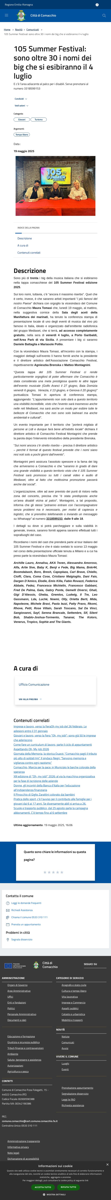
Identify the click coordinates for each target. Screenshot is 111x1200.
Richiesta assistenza (73, 1105)
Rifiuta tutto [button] (68, 1187)
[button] (55, 1194)
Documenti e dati (16, 1020)
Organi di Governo (17, 985)
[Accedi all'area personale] (97, 4)
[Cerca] (104, 16)
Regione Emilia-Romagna (19, 4)
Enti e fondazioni (16, 1002)
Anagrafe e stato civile (74, 985)
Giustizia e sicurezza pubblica (23, 1042)
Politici (11, 1008)
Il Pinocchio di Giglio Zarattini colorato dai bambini (44, 794)
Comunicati (32, 29)
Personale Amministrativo (21, 1014)
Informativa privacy (18, 1147)
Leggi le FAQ (68, 1099)
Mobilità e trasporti (72, 1020)
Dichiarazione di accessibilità (23, 1159)
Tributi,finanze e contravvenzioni (25, 1048)
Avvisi (65, 1048)
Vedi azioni (22, 106)
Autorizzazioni (15, 1066)
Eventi (65, 1069)
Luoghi (65, 1063)
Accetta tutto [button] (43, 1187)
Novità (18, 29)
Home (7, 29)
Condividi (21, 99)
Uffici (10, 997)
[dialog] (55, 1180)
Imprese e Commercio (73, 1002)
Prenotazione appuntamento (77, 1088)
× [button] (107, 1165)
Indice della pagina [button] (28, 227)
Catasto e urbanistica (73, 1014)
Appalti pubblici (70, 1008)
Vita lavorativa (70, 997)
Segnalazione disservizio (75, 1094)
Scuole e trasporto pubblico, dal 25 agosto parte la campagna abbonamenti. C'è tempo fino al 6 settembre (51, 810)
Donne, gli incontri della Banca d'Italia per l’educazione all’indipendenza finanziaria (47, 787)
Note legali (13, 1153)
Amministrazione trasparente (23, 1141)
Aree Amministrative (19, 991)
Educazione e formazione (21, 1036)
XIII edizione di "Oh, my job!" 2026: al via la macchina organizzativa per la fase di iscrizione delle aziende (54, 778)
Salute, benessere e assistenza (24, 1060)
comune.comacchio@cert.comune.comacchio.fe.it (30, 1121)
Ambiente (12, 1054)
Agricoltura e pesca (18, 1071)
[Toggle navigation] (6, 15)
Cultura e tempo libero (74, 991)
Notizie (65, 1036)
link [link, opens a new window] (86, 1180)
